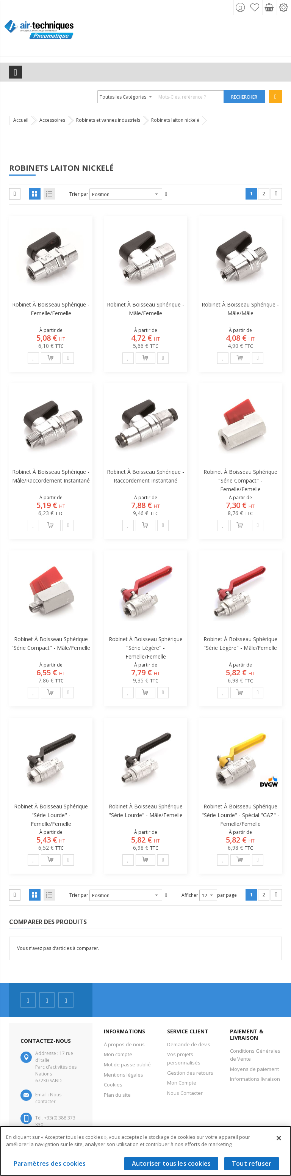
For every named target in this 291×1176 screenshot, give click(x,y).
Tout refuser (251, 1163)
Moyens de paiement (254, 1069)
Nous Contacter (185, 1093)
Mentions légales (123, 1074)
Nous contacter (48, 1098)
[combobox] (160, 96)
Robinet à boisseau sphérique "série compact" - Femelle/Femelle (240, 480)
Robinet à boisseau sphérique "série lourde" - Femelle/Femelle (51, 815)
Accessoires (52, 120)
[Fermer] (279, 1138)
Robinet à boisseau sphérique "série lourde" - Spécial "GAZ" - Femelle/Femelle (240, 815)
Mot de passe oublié (127, 1064)
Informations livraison (255, 1078)
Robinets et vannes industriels (108, 120)
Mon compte (118, 1054)
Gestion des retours (190, 1072)
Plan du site (117, 1094)
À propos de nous (124, 1044)
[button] (33, 358)
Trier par (78, 194)
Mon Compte (181, 1082)
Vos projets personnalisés (183, 1058)
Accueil (20, 120)
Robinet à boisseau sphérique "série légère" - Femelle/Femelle (146, 647)
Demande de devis (188, 1044)
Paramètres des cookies (50, 1163)
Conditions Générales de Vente (255, 1055)
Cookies (113, 1084)
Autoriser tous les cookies (171, 1163)
